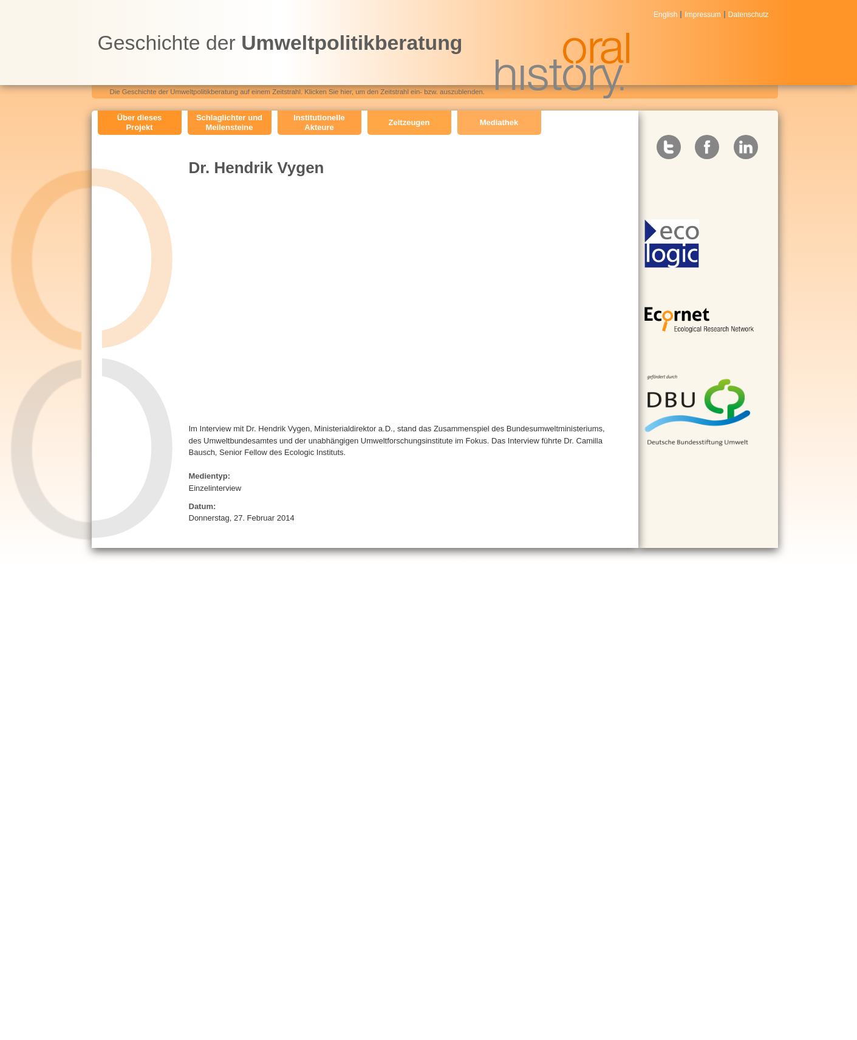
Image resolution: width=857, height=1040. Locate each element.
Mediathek (499, 122)
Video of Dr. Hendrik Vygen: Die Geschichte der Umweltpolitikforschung (383, 298)
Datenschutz (748, 14)
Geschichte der (280, 42)
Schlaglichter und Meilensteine (229, 122)
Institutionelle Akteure (319, 122)
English (665, 14)
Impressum (702, 14)
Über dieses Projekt (139, 122)
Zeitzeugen (409, 122)
